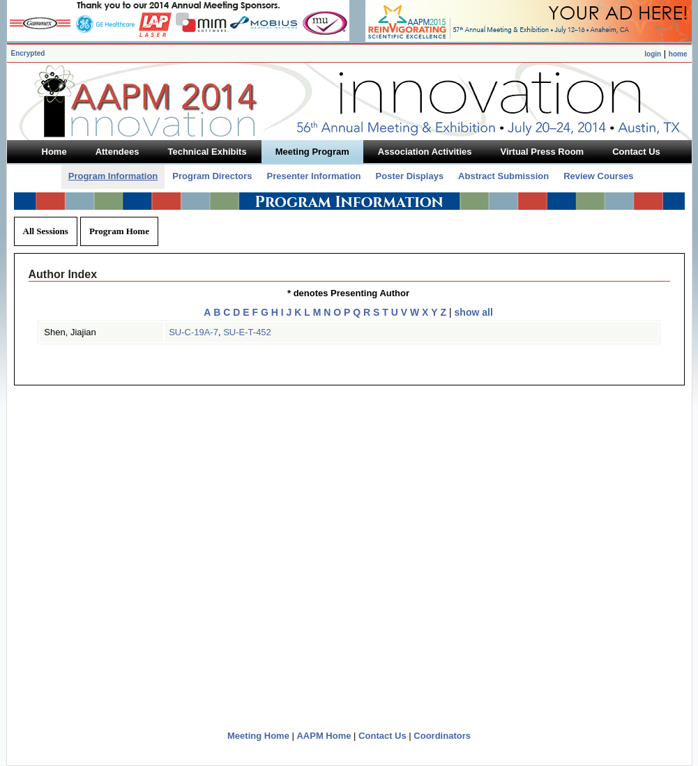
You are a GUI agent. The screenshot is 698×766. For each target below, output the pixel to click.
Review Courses (598, 176)
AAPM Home (323, 735)
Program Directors (212, 176)
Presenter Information (313, 176)
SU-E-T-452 (247, 332)
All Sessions (45, 231)
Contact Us (382, 735)
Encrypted (28, 53)
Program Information (113, 176)
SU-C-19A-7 (193, 332)
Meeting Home (258, 735)
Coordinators (442, 735)
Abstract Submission (503, 176)
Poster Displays (410, 176)
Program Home (119, 231)
